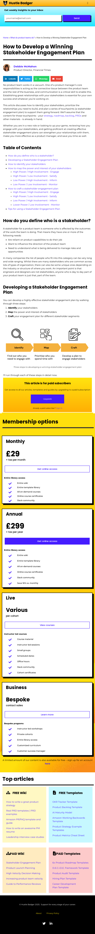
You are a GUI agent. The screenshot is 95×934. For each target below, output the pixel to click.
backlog (69, 115)
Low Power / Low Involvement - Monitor (35, 184)
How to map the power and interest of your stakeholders (39, 168)
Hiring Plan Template (64, 878)
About (39, 913)
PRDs (78, 115)
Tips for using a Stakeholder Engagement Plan (34, 209)
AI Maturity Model (62, 812)
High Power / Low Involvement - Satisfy (35, 176)
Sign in (59, 408)
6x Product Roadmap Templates (70, 862)
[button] (87, 3)
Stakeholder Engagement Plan (23, 862)
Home (5, 38)
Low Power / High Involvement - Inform (35, 180)
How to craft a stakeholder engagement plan (33, 188)
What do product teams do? (22, 38)
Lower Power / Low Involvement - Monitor (36, 204)
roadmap (59, 115)
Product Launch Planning (20, 868)
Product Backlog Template (67, 807)
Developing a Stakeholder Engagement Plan (33, 160)
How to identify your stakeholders (27, 164)
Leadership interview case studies (25, 837)
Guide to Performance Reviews (23, 884)
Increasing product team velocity (24, 878)
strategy (48, 115)
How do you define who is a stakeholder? (31, 155)
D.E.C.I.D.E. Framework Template (70, 868)
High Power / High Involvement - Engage (36, 171)
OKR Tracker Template (64, 802)
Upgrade (47, 399)
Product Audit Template (65, 873)
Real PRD (11, 810)
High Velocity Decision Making (23, 873)
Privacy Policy (53, 913)
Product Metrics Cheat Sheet (68, 835)
